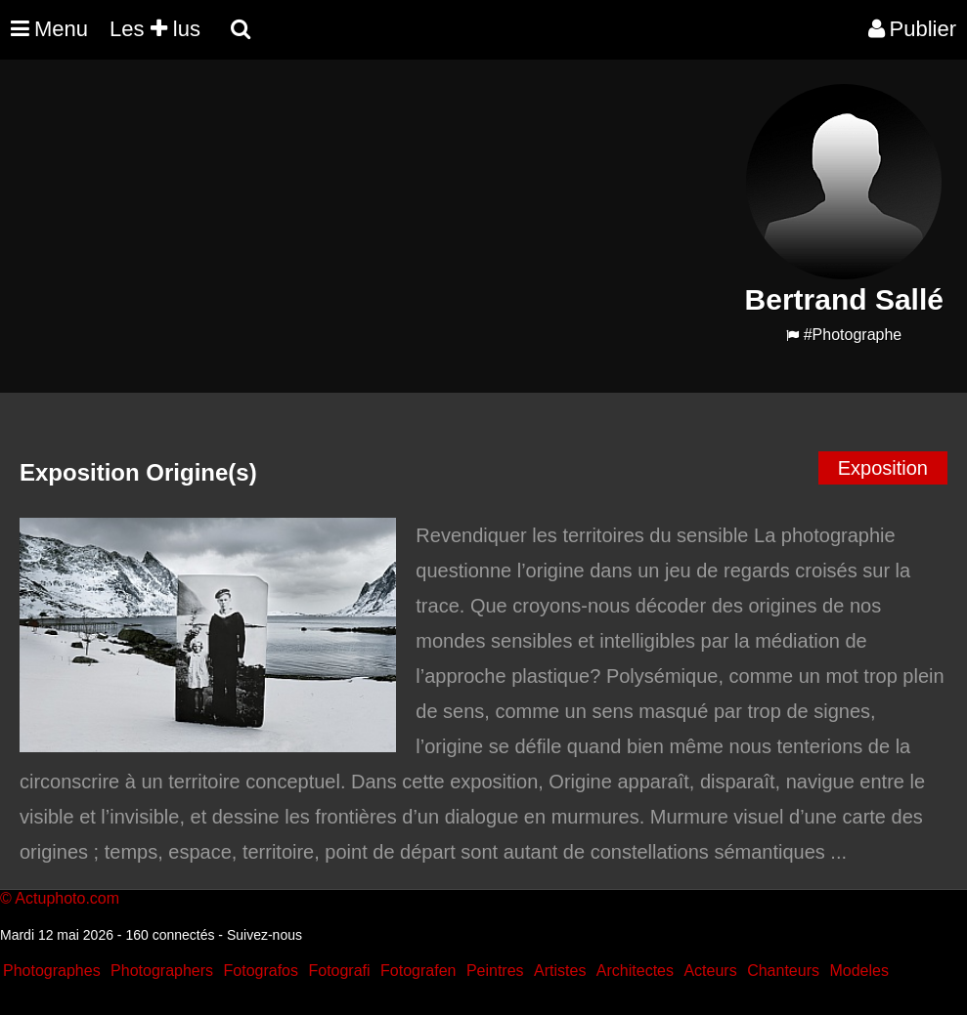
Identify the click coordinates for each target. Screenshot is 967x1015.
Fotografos (261, 970)
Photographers (161, 970)
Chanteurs (783, 970)
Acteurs (709, 970)
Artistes (560, 970)
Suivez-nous (264, 935)
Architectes (635, 970)
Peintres (495, 970)
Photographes (52, 970)
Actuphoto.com (67, 898)
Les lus (155, 29)
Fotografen (418, 970)
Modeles (858, 970)
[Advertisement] (366, 221)
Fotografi (339, 970)
